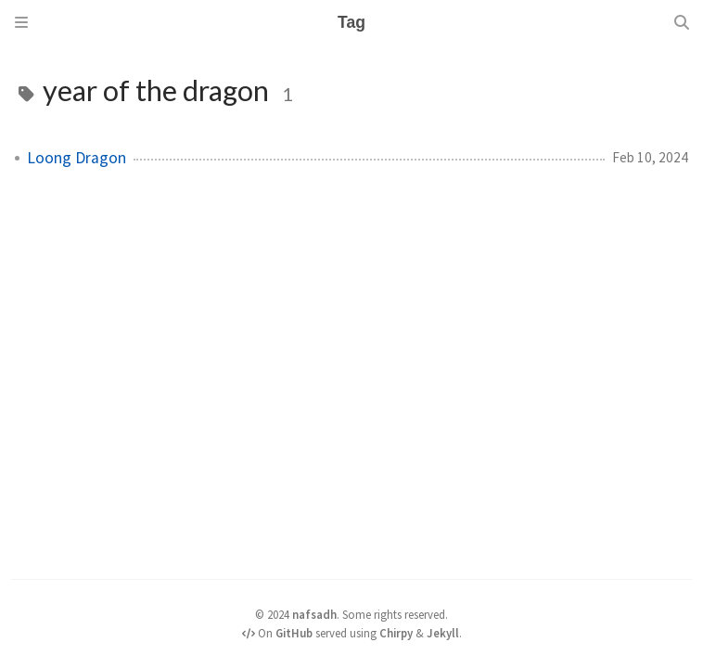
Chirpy (396, 632)
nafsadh (314, 614)
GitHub (294, 632)
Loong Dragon (76, 158)
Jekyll (443, 632)
